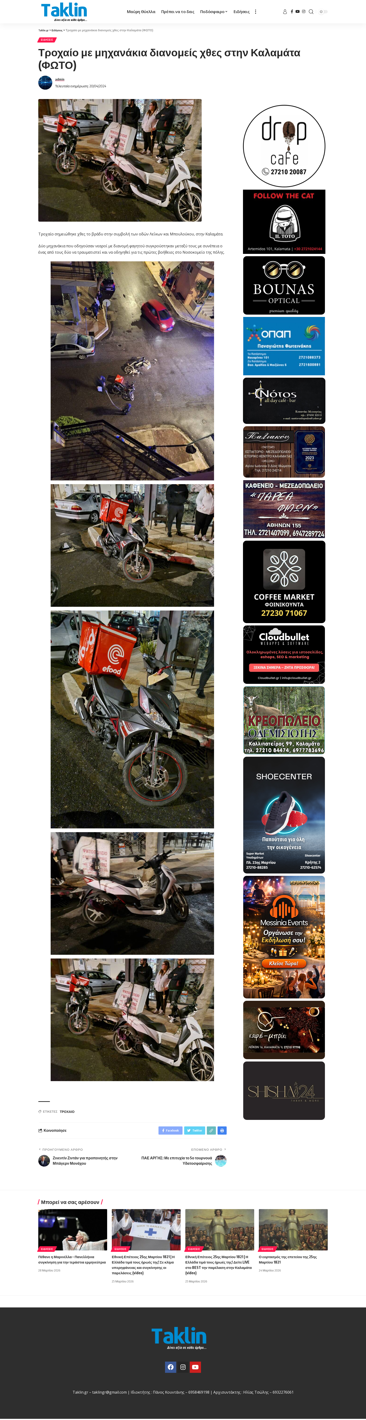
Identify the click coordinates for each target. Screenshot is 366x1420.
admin (59, 80)
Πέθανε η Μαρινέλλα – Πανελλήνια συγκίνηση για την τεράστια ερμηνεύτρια (67, 1263)
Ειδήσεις (49, 40)
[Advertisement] (284, 1153)
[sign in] (285, 11)
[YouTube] (297, 11)
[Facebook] (292, 11)
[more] (255, 11)
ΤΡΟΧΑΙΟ (67, 1113)
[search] (311, 12)
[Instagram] (303, 11)
